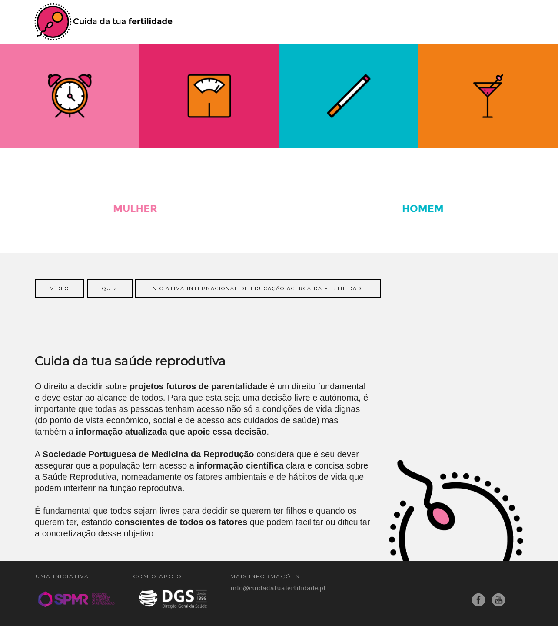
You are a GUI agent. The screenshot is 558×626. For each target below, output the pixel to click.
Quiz (110, 288)
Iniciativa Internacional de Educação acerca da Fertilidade (257, 288)
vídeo (59, 288)
